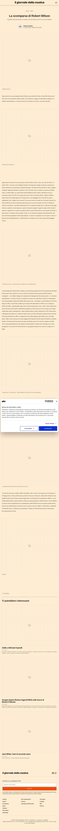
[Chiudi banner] (56, 401)
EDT (41, 803)
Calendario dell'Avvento (27, 803)
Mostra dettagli (49, 423)
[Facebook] (53, 773)
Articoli (4, 799)
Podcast (5, 808)
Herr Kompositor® (26, 799)
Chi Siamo (42, 799)
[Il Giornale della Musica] (29, 2)
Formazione (6, 803)
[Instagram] (55, 773)
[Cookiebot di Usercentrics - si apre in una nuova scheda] (46, 401)
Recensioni (6, 810)
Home (27, 11)
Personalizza (29, 428)
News (31, 11)
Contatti (42, 801)
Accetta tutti (48, 428)
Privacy (42, 806)
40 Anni (23, 801)
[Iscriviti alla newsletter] (56, 2)
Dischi (4, 801)
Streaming (5, 812)
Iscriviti (29, 788)
